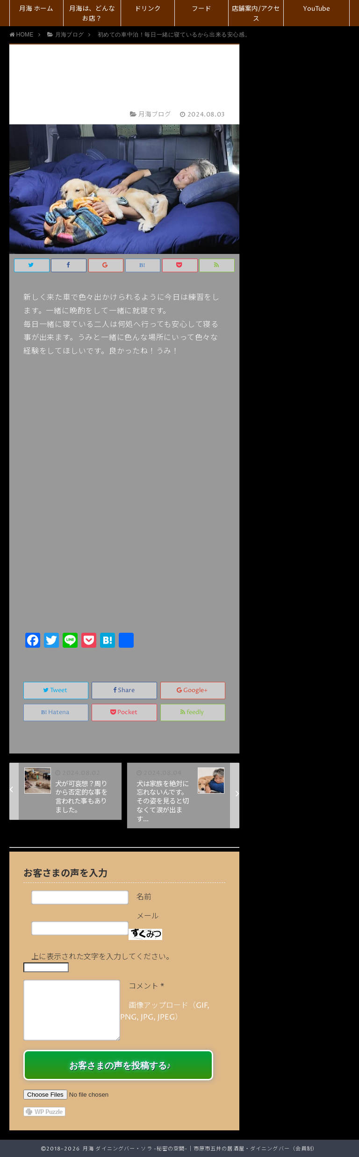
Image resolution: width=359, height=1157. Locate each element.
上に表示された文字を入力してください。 (102, 957)
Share (124, 690)
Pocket (124, 712)
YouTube (316, 9)
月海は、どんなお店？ (92, 14)
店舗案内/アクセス (256, 14)
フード (201, 9)
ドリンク (148, 9)
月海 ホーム (36, 9)
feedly (192, 712)
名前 (143, 897)
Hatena (56, 712)
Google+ (193, 690)
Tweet (56, 690)
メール (147, 916)
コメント (146, 986)
